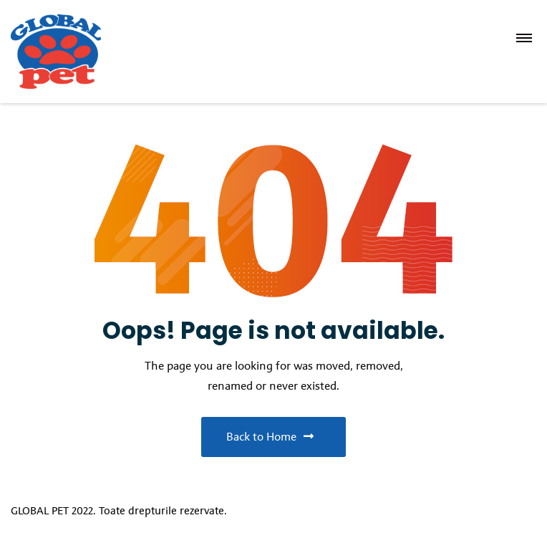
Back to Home (270, 436)
